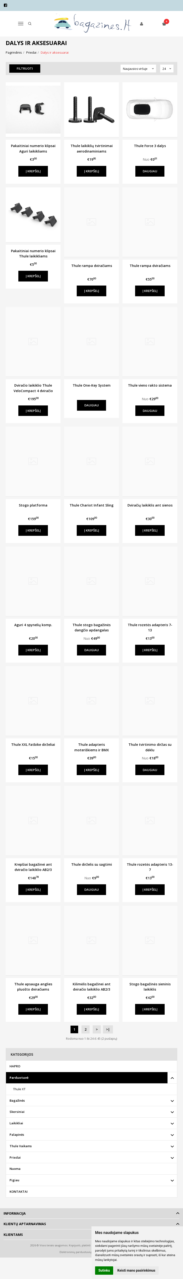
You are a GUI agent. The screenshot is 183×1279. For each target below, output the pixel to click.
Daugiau (150, 171)
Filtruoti (25, 68)
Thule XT (19, 1089)
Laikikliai (16, 1123)
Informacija (15, 1213)
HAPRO (15, 1066)
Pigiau (14, 1180)
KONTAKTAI (19, 1191)
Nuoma (15, 1168)
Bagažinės (17, 1100)
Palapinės (17, 1134)
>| (108, 1029)
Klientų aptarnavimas (25, 1224)
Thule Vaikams (21, 1146)
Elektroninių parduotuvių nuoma (80, 1252)
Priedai (15, 1157)
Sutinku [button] (104, 1270)
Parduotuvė (19, 1077)
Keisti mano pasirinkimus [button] (136, 1270)
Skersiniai (17, 1112)
